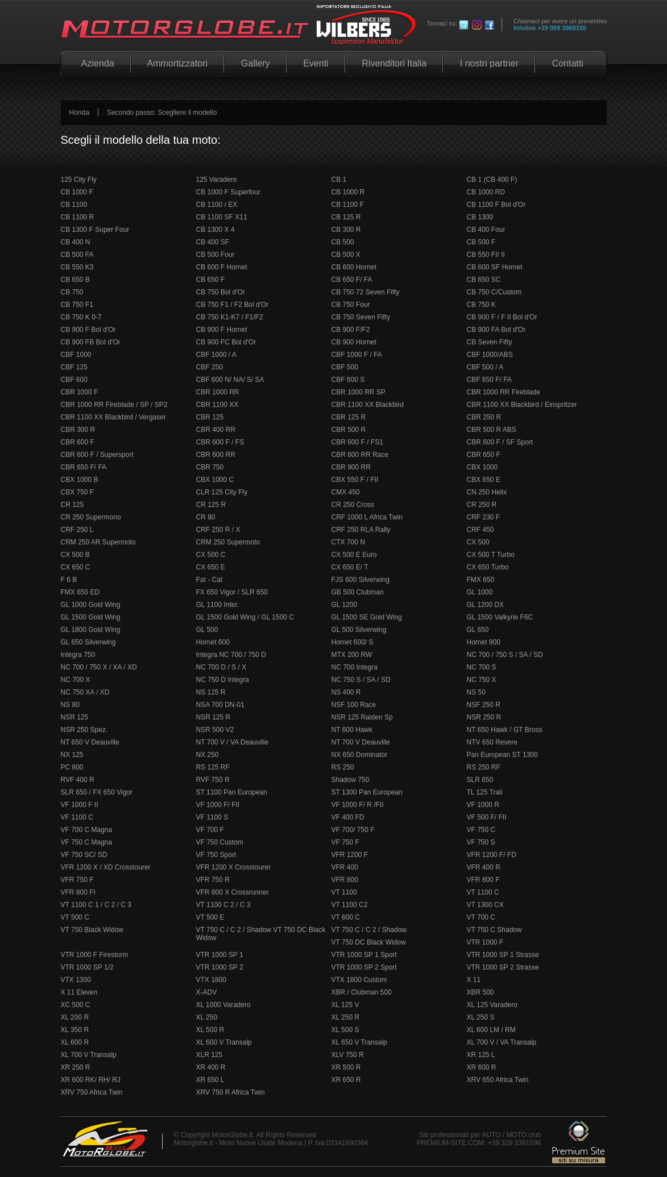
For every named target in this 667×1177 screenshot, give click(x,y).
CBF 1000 (76, 355)
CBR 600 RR (215, 455)
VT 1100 (344, 892)
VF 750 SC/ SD (84, 855)
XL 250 (207, 1017)
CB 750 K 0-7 (81, 317)
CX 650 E (210, 567)
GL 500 (207, 630)
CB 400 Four (486, 230)
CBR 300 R (78, 430)
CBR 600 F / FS (220, 442)
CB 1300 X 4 (215, 230)
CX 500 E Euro (354, 555)
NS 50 (476, 692)
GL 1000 (480, 592)
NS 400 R (346, 692)
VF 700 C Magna (87, 830)
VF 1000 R (483, 805)
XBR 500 (480, 992)
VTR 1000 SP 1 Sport (364, 955)
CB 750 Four (351, 305)
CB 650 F (210, 280)
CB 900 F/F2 (351, 330)
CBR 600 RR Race (360, 455)
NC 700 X (75, 680)
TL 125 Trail (485, 792)
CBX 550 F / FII (355, 480)
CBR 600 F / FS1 (357, 442)
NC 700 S (481, 667)
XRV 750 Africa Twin (92, 1092)
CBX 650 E (483, 480)
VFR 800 (345, 880)
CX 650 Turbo (488, 567)
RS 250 (343, 767)
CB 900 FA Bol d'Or (496, 330)
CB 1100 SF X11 (221, 217)
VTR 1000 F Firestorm (95, 955)
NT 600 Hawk (352, 730)
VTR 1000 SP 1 (219, 955)
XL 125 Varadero (492, 1005)
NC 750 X (481, 680)
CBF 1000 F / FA (357, 355)
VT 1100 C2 (350, 905)
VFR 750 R (213, 880)
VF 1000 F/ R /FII (358, 805)
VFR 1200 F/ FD (491, 855)
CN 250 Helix (487, 492)
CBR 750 (210, 467)
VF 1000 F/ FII (218, 805)
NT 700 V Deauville (361, 742)
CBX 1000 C (215, 480)
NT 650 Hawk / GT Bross (504, 730)
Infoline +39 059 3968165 (549, 27)
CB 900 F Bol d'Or (88, 330)
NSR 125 (75, 717)
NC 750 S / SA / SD (361, 680)
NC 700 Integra (355, 667)
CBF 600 (74, 380)
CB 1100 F (348, 205)
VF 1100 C (77, 817)
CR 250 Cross (353, 505)
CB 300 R (346, 230)
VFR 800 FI (78, 892)
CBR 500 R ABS (491, 430)
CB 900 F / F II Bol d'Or (502, 317)
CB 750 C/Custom (494, 292)
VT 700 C (481, 917)
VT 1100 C (483, 892)
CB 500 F (481, 242)
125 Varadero (216, 180)
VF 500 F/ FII (487, 817)
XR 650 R (346, 1080)
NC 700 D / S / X (221, 667)
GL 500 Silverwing (359, 630)
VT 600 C (346, 917)
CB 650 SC (484, 280)
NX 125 (72, 755)
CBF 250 (209, 367)
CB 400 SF (213, 242)
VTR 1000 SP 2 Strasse (503, 967)
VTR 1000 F (485, 942)
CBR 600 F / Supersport (97, 455)
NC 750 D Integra (222, 680)
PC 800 (72, 767)
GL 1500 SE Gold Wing (367, 617)
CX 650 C (75, 567)
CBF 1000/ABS (490, 355)
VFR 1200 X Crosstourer (233, 867)
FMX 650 (481, 580)
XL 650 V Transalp (359, 1042)
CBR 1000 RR (217, 392)
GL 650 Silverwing (88, 642)
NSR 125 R (213, 717)
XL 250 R (346, 1017)
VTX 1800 (211, 980)
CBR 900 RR (351, 467)
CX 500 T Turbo (491, 555)
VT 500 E (210, 917)
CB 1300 (480, 217)
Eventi (316, 63)
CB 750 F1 (77, 305)
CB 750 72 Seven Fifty (366, 292)
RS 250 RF (483, 767)
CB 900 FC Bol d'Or (226, 342)
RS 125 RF (213, 767)
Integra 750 (78, 655)
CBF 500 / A (485, 367)
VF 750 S (481, 842)
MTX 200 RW (352, 655)
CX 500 (478, 542)
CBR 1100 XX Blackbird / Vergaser (113, 417)
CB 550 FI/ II (486, 255)
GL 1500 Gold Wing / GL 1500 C (245, 617)
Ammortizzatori (177, 63)
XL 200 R (75, 1017)
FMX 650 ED (80, 592)
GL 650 (478, 630)
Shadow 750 (351, 780)
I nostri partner (489, 63)
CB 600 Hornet (354, 267)
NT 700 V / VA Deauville (232, 742)
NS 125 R (211, 692)
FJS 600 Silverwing (361, 580)
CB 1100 (74, 205)
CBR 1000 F (79, 392)
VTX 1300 (76, 980)
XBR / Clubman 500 (362, 992)
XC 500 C (75, 1005)
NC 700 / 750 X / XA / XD (99, 667)
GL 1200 (345, 605)
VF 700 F (210, 830)
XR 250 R (75, 1067)
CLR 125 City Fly (222, 492)
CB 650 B (75, 280)
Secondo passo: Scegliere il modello (162, 113)
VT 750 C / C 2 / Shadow (369, 930)
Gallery (255, 63)
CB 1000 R (348, 192)
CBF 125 (74, 367)
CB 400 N (75, 242)
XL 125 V (345, 1005)
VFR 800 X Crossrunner (232, 892)
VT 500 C (75, 917)
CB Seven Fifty (489, 342)
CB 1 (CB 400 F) (492, 180)
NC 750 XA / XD (85, 692)
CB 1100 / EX (217, 205)
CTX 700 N (348, 542)
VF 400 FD (348, 817)
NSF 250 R (483, 705)
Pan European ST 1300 (502, 755)
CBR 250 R (484, 417)
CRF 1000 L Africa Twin (367, 517)
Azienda (95, 63)
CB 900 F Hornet (221, 330)
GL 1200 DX (485, 605)
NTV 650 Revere (492, 742)
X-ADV (206, 992)
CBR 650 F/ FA (84, 467)
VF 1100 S (212, 817)
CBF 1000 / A (216, 355)
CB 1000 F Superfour (228, 192)
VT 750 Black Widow (92, 930)
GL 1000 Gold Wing (91, 605)
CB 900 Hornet (354, 342)
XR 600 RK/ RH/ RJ (91, 1080)
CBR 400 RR (215, 430)
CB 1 (339, 180)
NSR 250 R (484, 717)
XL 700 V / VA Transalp (502, 1042)
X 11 (474, 980)
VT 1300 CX (485, 905)
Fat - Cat (209, 580)
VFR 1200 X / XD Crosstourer (106, 867)
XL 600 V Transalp (224, 1042)
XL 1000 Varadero (223, 1005)
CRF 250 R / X (218, 530)
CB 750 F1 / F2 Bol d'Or (232, 305)
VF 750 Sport (216, 855)
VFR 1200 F (350, 855)
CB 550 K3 (77, 267)
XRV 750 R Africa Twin (230, 1092)
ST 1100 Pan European (231, 792)
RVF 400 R (77, 780)
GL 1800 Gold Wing (91, 630)
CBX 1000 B (79, 480)
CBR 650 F (483, 455)
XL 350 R (75, 1030)
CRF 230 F (483, 517)
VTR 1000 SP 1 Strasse (503, 955)
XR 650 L (210, 1080)
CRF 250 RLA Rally (361, 530)
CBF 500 (345, 367)
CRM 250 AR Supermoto (98, 542)
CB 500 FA (77, 255)
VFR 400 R (483, 867)
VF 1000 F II (79, 805)
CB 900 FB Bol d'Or (91, 342)
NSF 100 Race (354, 705)
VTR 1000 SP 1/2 (87, 967)
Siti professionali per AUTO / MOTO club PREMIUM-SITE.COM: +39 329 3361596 (478, 1139)
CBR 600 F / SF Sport (500, 442)
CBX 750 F (77, 492)
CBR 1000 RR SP (359, 392)
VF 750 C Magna (87, 842)
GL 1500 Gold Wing (91, 617)
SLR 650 (480, 780)
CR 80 (206, 517)
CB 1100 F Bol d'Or (496, 205)
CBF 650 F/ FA (489, 380)
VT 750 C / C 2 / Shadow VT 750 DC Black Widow (261, 934)
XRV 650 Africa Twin (498, 1080)
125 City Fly (79, 180)
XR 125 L (481, 1055)
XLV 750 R (348, 1055)
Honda (79, 113)
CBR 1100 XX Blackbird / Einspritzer (522, 405)
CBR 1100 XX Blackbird (368, 405)
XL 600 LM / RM (491, 1030)
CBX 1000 (482, 467)
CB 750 (72, 292)
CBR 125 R (349, 417)
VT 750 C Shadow (494, 930)
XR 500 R (346, 1067)
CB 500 (343, 242)
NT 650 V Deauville (90, 742)
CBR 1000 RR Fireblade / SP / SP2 (114, 405)
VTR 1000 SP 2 (219, 967)
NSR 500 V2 (215, 730)
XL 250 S (481, 1017)
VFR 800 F (483, 880)
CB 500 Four (215, 255)
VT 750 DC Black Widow (369, 942)
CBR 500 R (349, 430)
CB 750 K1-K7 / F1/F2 (229, 317)
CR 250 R (482, 505)
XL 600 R (75, 1042)
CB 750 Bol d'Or (220, 292)
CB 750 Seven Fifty (361, 317)
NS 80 (70, 705)
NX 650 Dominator (360, 755)
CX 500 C (211, 555)
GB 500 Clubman (358, 592)
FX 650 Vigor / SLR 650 (232, 592)
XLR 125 (209, 1055)
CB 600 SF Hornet (495, 267)
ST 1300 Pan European (367, 792)
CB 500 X (346, 255)
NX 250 (207, 755)
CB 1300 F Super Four (95, 230)
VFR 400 (345, 867)
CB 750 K (481, 305)
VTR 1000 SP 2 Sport (364, 967)
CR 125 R (211, 505)
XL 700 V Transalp (89, 1055)
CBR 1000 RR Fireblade (503, 392)
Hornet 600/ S (353, 642)
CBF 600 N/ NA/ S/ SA (230, 380)
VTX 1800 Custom (359, 980)
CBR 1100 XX (217, 405)
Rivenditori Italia (394, 63)
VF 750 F (345, 842)
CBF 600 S (348, 380)
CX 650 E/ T (350, 567)
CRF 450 (480, 530)
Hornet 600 (213, 642)
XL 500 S (345, 1030)
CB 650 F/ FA (352, 280)
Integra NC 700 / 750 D (231, 655)
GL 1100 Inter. (217, 605)
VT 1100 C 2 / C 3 (223, 905)
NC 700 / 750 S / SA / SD (505, 655)
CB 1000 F (77, 192)
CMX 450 (346, 492)
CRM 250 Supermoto (228, 542)
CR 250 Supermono (91, 517)
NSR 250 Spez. (84, 730)
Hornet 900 (483, 642)
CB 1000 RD (486, 192)
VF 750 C (481, 830)
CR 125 (72, 505)
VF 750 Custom (219, 842)
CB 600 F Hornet (221, 267)
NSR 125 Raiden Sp (362, 717)
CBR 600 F (77, 442)
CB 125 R (346, 217)
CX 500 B (75, 555)
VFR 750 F (77, 880)
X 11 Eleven (79, 992)
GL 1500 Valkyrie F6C (500, 617)
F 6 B (69, 580)
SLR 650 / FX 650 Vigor (97, 792)
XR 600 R (481, 1067)
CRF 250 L (77, 530)
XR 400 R (211, 1067)
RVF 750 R (213, 780)
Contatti (567, 63)
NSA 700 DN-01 (220, 705)
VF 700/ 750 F (353, 830)
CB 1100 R (77, 217)
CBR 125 (210, 417)
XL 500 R (210, 1030)
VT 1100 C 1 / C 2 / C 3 (96, 905)
